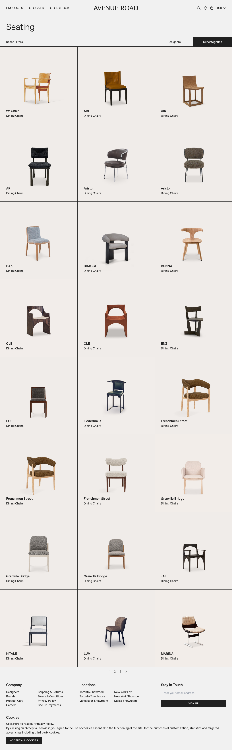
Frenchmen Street (174, 421)
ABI (86, 111)
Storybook (59, 8)
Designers (12, 692)
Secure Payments (49, 705)
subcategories (212, 42)
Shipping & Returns (50, 692)
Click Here (13, 724)
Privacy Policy (47, 700)
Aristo (88, 188)
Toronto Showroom (92, 692)
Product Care (14, 700)
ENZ (164, 343)
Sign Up (193, 703)
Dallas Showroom (125, 700)
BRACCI (90, 266)
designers (174, 42)
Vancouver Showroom (94, 700)
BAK (9, 266)
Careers (11, 705)
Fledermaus (92, 421)
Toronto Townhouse (92, 696)
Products (14, 8)
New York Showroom (127, 696)
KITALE (11, 654)
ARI (8, 188)
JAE (164, 576)
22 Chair (12, 111)
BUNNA (166, 266)
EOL (9, 421)
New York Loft (123, 692)
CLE (9, 343)
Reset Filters (14, 42)
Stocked (36, 8)
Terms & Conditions (50, 696)
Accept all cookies (24, 740)
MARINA (167, 654)
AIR (163, 111)
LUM (87, 654)
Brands (10, 696)
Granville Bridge (172, 498)
